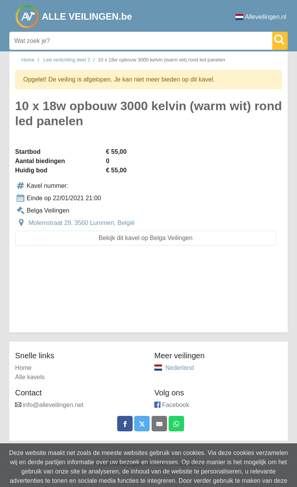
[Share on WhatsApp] (176, 423)
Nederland (179, 367)
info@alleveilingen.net (53, 405)
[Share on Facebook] (125, 423)
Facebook (175, 405)
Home (27, 60)
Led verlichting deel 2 (66, 60)
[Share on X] (142, 423)
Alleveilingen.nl (261, 17)
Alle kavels (29, 377)
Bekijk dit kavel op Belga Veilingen (146, 238)
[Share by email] (159, 423)
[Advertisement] (148, 293)
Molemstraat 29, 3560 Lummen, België (81, 223)
